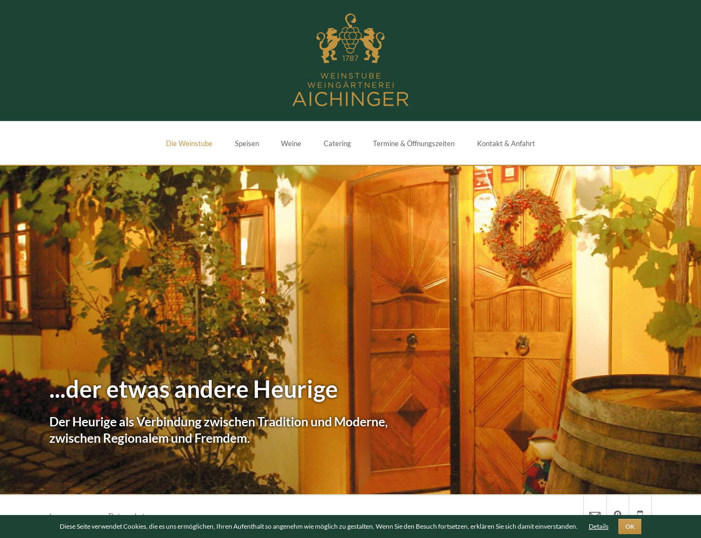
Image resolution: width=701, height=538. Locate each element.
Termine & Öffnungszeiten (414, 143)
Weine (291, 143)
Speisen (247, 143)
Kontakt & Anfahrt (506, 143)
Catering (337, 143)
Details (598, 526)
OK (630, 526)
